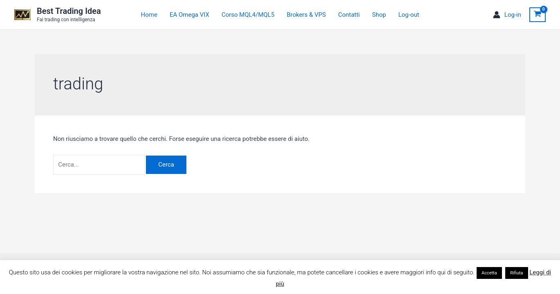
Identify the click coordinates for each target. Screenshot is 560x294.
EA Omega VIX (189, 14)
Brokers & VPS (306, 14)
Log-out (408, 14)
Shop (379, 14)
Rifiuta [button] (516, 273)
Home (149, 14)
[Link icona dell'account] (507, 15)
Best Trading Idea (69, 11)
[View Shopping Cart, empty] (537, 14)
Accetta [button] (489, 273)
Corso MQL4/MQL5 (248, 14)
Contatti (349, 14)
